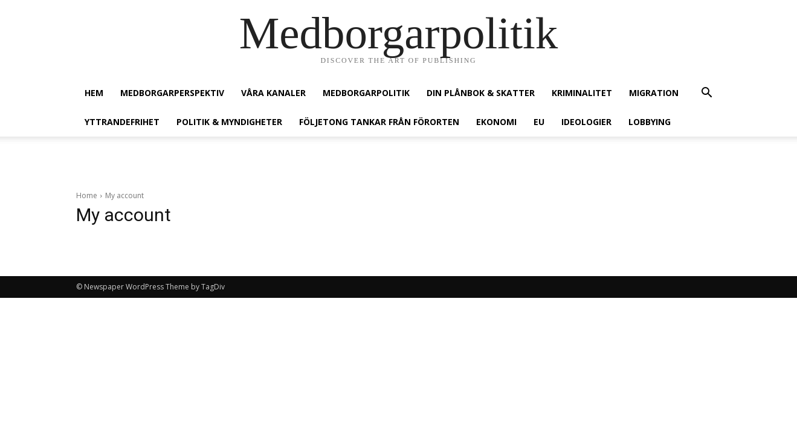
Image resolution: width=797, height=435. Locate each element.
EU (539, 121)
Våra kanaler (273, 92)
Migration (654, 92)
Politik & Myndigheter (229, 121)
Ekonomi (496, 121)
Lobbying (649, 121)
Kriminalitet (582, 92)
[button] (706, 94)
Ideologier (586, 121)
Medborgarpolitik (366, 92)
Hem (94, 92)
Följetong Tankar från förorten (379, 121)
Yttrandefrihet (122, 121)
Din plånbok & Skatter (481, 92)
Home (86, 195)
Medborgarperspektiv (172, 92)
